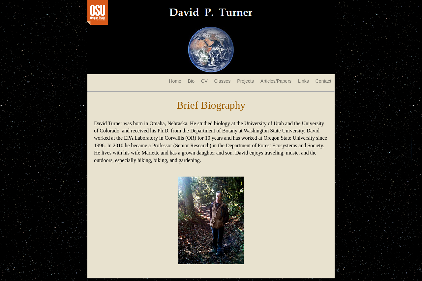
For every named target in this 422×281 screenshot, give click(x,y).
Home (175, 81)
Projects (245, 81)
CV (204, 81)
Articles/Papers (275, 81)
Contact (323, 81)
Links (303, 81)
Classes (222, 81)
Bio (191, 81)
